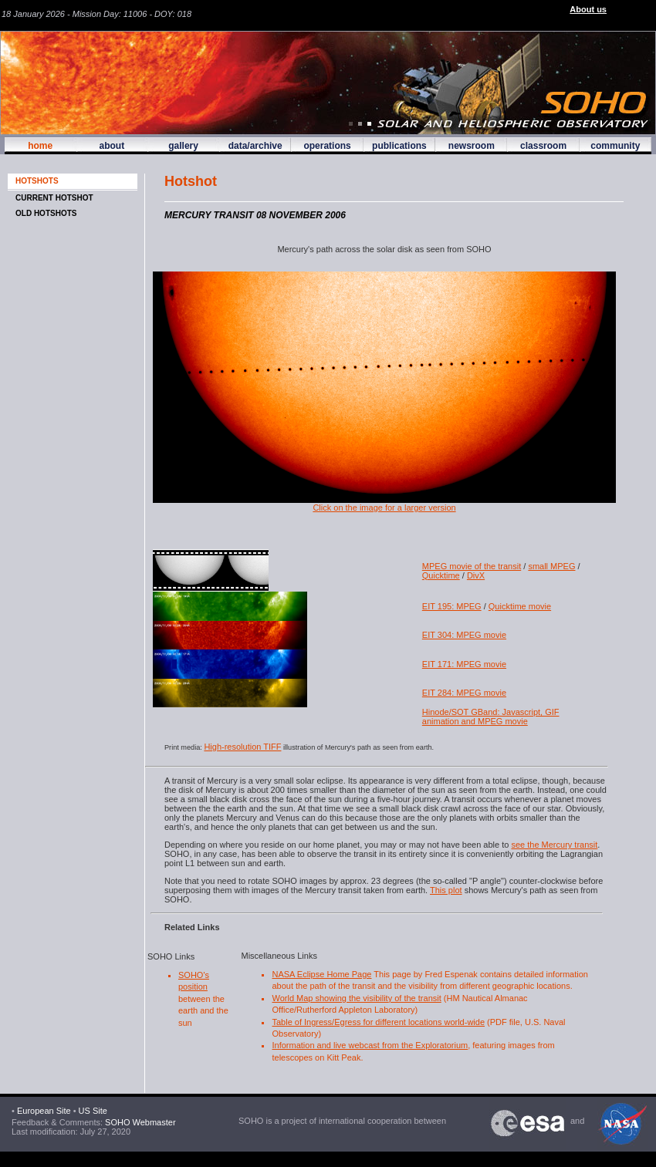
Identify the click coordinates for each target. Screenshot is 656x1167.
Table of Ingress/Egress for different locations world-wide (378, 1022)
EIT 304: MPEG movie (464, 634)
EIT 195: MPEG (452, 606)
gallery (183, 145)
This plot (446, 890)
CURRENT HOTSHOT (54, 198)
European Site (44, 1110)
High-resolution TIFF (242, 746)
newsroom (471, 145)
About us (588, 9)
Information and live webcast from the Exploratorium (370, 1045)
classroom (543, 145)
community (615, 145)
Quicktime (441, 575)
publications (399, 145)
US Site (93, 1110)
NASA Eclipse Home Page (321, 974)
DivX (476, 575)
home (40, 145)
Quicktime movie (520, 606)
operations (326, 145)
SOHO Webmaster (139, 1122)
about (111, 145)
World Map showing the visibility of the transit (356, 998)
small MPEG (551, 566)
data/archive (255, 145)
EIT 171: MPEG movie (464, 664)
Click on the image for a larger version (384, 503)
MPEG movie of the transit (471, 566)
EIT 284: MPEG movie (464, 692)
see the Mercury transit (554, 844)
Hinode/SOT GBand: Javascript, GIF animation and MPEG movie (491, 716)
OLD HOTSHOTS (45, 213)
